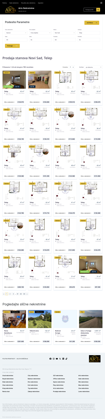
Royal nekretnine (7, 377)
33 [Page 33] (24, 292)
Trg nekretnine (32, 387)
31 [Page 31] (17, 292)
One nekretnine (83, 387)
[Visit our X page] (60, 357)
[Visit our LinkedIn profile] (63, 357)
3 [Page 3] (13, 292)
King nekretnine (7, 387)
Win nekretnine (83, 380)
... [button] (15, 292)
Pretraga (12, 44)
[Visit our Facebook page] (50, 357)
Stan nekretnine (7, 384)
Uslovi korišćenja (22, 357)
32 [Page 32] (21, 292)
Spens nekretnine (59, 380)
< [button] (3, 292)
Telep (80, 31)
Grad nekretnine (7, 374)
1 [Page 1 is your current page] (6, 292)
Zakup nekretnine (33, 390)
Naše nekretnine (14, 3)
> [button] (27, 292)
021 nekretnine (58, 374)
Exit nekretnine (33, 384)
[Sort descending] (73, 65)
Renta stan (6, 390)
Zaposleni (40, 3)
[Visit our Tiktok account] (66, 357)
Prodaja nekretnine (59, 390)
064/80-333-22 (22, 11)
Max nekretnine (83, 384)
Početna (4, 3)
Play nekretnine (58, 384)
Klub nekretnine (7, 380)
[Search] (98, 10)
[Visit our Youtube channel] (57, 357)
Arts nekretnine (58, 387)
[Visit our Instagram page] (54, 357)
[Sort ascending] (70, 65)
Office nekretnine (59, 377)
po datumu (89, 66)
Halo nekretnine (83, 377)
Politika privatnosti (8, 357)
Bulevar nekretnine (34, 377)
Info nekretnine (83, 374)
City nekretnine (33, 374)
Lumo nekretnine (83, 390)
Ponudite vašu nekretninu (28, 3)
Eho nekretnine (33, 380)
